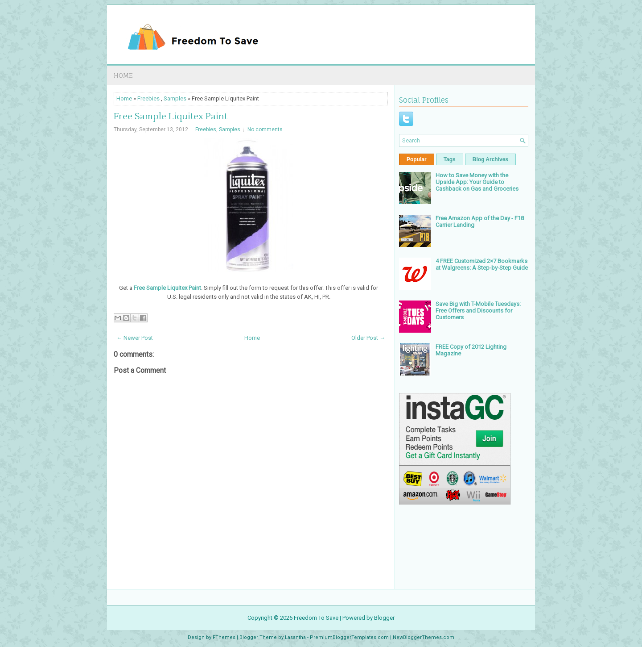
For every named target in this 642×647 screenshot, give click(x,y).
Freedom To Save (316, 617)
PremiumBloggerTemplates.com (349, 637)
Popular (417, 159)
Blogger (384, 617)
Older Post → (368, 337)
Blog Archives (490, 159)
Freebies (148, 98)
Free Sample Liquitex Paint (170, 116)
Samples (175, 98)
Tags (450, 159)
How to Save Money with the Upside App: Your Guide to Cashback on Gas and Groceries (477, 182)
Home (123, 75)
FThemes (224, 637)
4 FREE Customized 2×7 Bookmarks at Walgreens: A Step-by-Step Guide (482, 264)
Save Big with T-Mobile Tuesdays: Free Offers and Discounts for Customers (478, 311)
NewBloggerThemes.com (423, 637)
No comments (265, 129)
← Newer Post (134, 337)
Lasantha (295, 637)
